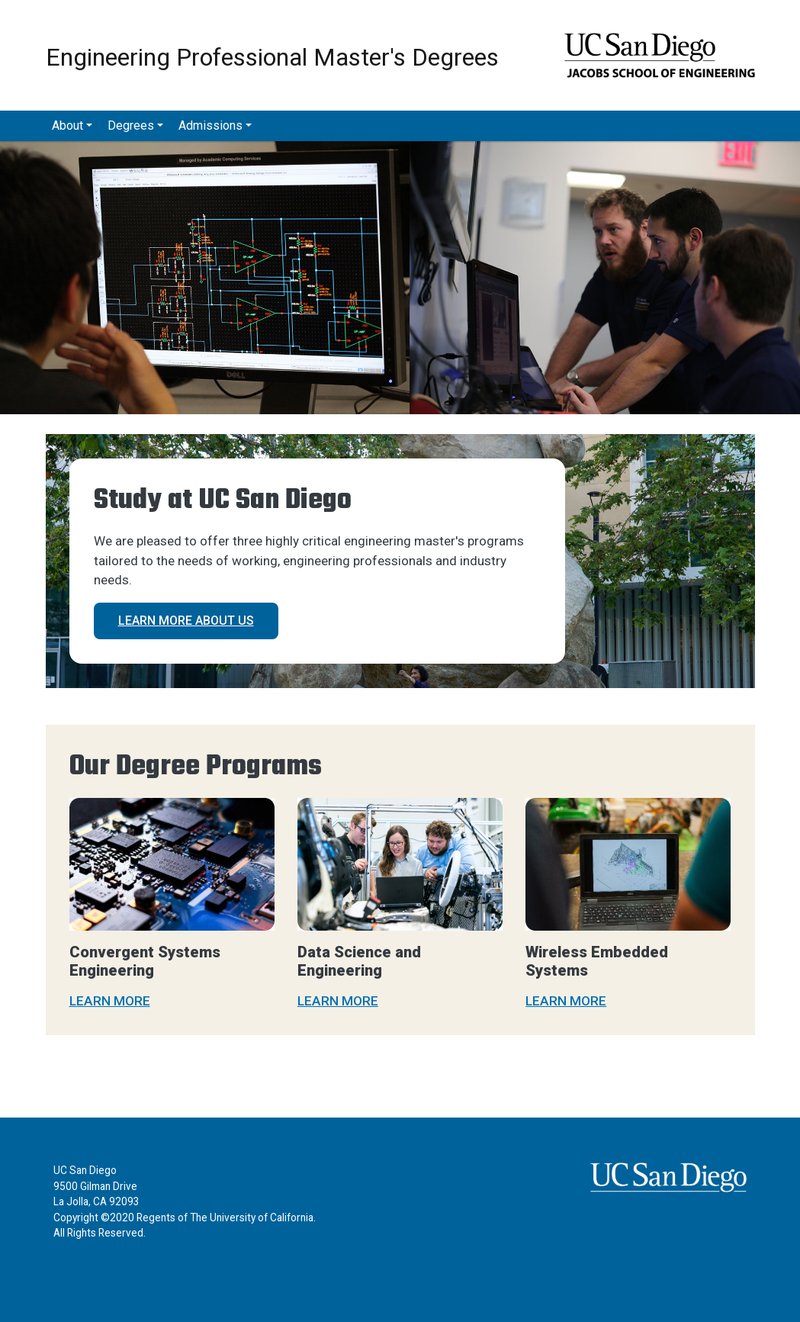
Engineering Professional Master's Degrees (272, 56)
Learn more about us (186, 620)
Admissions (210, 125)
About (67, 125)
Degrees (131, 125)
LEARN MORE (109, 1000)
